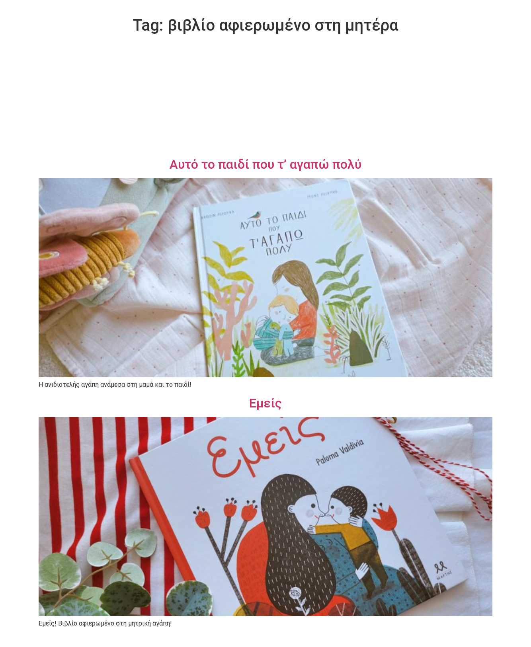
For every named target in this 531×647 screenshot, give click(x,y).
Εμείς (265, 403)
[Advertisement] (265, 97)
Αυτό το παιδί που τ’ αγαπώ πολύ (265, 164)
